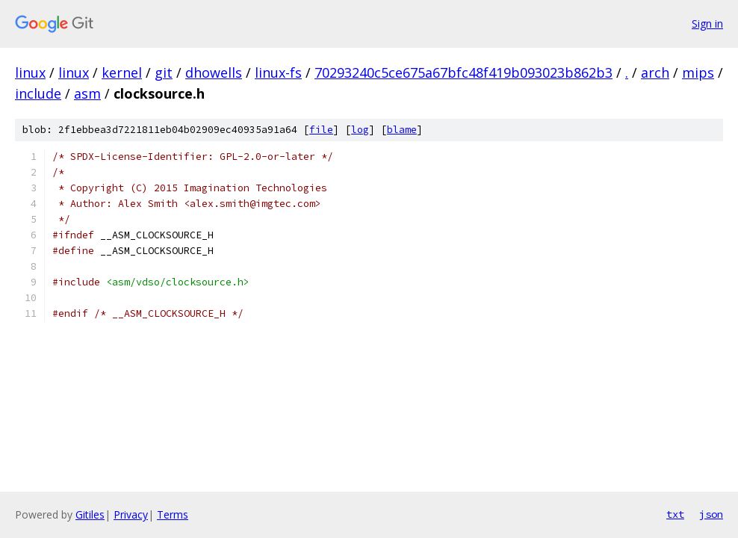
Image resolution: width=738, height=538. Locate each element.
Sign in (707, 23)
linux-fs (278, 72)
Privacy (131, 514)
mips (698, 72)
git (164, 72)
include (38, 93)
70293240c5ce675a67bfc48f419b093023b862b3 (463, 72)
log (360, 129)
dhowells (213, 72)
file (321, 129)
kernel (122, 72)
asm (87, 93)
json (711, 514)
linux (30, 72)
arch (655, 72)
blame (402, 129)
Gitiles (90, 514)
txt (675, 514)
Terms (172, 514)
